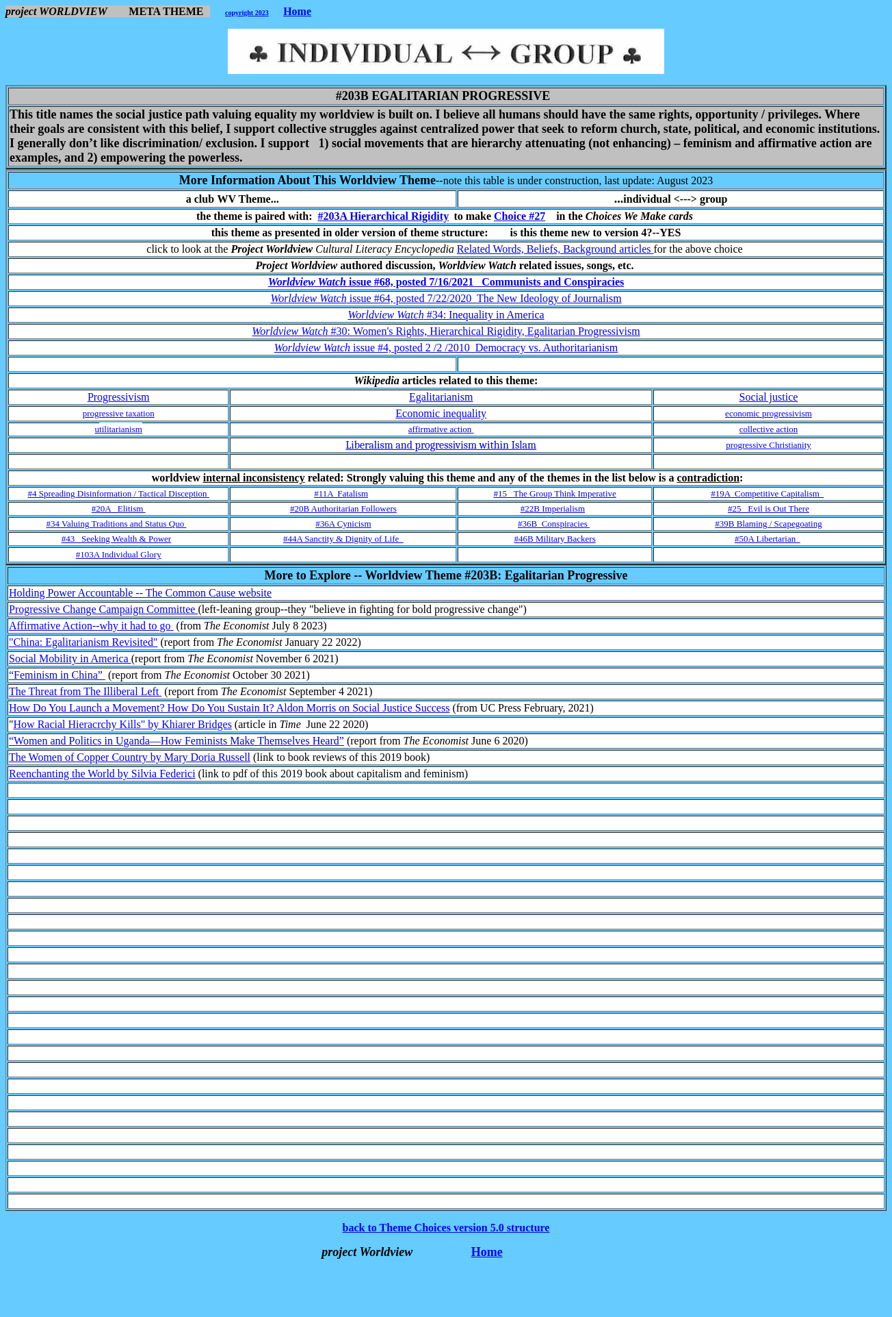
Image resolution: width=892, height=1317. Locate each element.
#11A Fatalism (341, 493)
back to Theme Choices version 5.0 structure (446, 1227)
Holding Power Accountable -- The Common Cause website (140, 593)
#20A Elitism (119, 508)
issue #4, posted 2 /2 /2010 (484, 347)
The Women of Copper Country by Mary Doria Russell (129, 757)
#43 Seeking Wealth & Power (116, 539)
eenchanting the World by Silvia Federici (106, 773)
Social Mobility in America (70, 658)
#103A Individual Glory (118, 554)
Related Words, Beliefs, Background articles (555, 249)
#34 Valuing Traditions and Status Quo (117, 523)
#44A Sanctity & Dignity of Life (343, 539)
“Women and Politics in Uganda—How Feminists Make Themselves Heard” (176, 741)
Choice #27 (519, 216)
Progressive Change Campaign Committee (103, 609)
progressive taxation (119, 413)
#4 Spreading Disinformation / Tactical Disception (118, 493)
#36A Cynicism (343, 523)
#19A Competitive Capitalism (767, 493)
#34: (445, 315)
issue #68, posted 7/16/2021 (486, 282)
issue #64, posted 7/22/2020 (484, 298)
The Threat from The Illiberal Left (85, 691)
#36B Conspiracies (554, 523)
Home (297, 11)
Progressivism (119, 397)
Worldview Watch (308, 282)
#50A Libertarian (767, 539)
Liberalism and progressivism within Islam (440, 445)
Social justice (768, 397)
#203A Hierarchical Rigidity (383, 216)
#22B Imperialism (553, 508)
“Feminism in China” (57, 675)
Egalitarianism (441, 397)
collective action (768, 429)
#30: (446, 331)
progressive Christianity (768, 445)
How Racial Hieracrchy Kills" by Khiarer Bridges (123, 724)
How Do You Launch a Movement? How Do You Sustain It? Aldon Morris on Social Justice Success (229, 708)
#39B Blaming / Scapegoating (768, 523)
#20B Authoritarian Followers (343, 508)
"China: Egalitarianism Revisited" (83, 642)
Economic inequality (440, 413)
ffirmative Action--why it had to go (95, 625)
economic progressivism (768, 413)
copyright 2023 (247, 12)
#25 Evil (768, 508)
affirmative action (440, 429)
